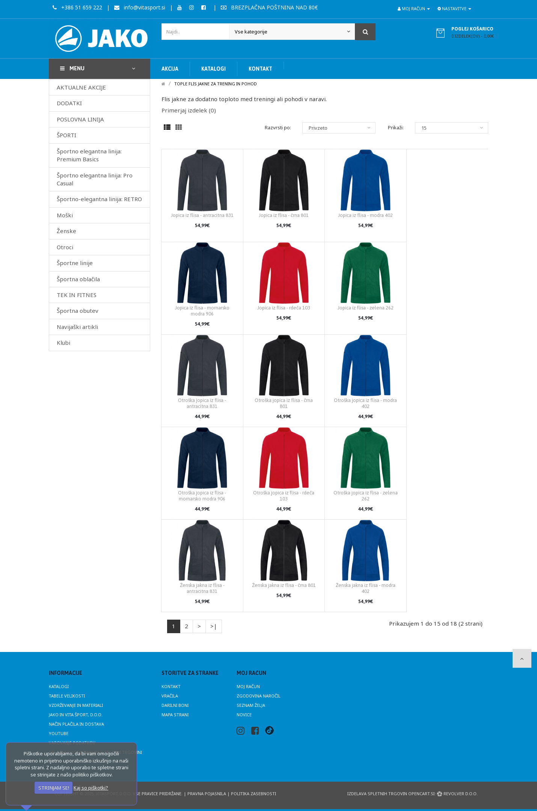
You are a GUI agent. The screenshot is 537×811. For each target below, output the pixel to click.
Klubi (63, 342)
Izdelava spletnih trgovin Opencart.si (390, 793)
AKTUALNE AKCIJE (81, 87)
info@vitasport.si (139, 7)
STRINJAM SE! (53, 787)
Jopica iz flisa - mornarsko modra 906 (202, 311)
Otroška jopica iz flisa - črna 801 (284, 403)
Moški (65, 215)
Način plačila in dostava (76, 724)
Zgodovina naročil (259, 696)
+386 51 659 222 (77, 7)
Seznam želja (251, 705)
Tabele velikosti (67, 696)
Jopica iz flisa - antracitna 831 (202, 215)
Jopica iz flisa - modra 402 (365, 215)
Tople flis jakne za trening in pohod (215, 83)
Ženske (66, 231)
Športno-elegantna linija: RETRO (99, 199)
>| (213, 626)
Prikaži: (396, 127)
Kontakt (171, 686)
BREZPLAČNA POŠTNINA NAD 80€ (269, 7)
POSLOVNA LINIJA (80, 119)
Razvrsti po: (278, 127)
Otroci (65, 247)
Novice (244, 714)
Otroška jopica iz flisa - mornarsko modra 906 (202, 496)
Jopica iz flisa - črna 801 (284, 215)
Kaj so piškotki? (91, 787)
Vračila (169, 696)
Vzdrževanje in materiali (76, 705)
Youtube (58, 733)
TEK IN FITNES (77, 295)
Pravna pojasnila (206, 793)
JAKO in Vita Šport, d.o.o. (76, 714)
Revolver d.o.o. (457, 793)
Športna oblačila (78, 279)
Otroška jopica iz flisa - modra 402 (365, 403)
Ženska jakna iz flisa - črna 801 (284, 585)
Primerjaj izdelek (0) (188, 110)
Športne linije (75, 263)
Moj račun (248, 686)
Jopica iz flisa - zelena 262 (366, 308)
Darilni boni (175, 705)
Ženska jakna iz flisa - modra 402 (365, 588)
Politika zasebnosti (253, 793)
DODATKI (69, 103)
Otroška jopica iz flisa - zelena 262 (365, 496)
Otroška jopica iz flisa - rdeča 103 (283, 496)
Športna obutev (77, 310)
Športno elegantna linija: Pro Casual (95, 179)
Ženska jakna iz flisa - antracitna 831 (202, 588)
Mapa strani (175, 714)
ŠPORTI (66, 135)
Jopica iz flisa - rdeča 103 (283, 308)
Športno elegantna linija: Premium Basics (89, 155)
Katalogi (59, 686)
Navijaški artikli (77, 326)
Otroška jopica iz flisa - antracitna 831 (202, 403)
